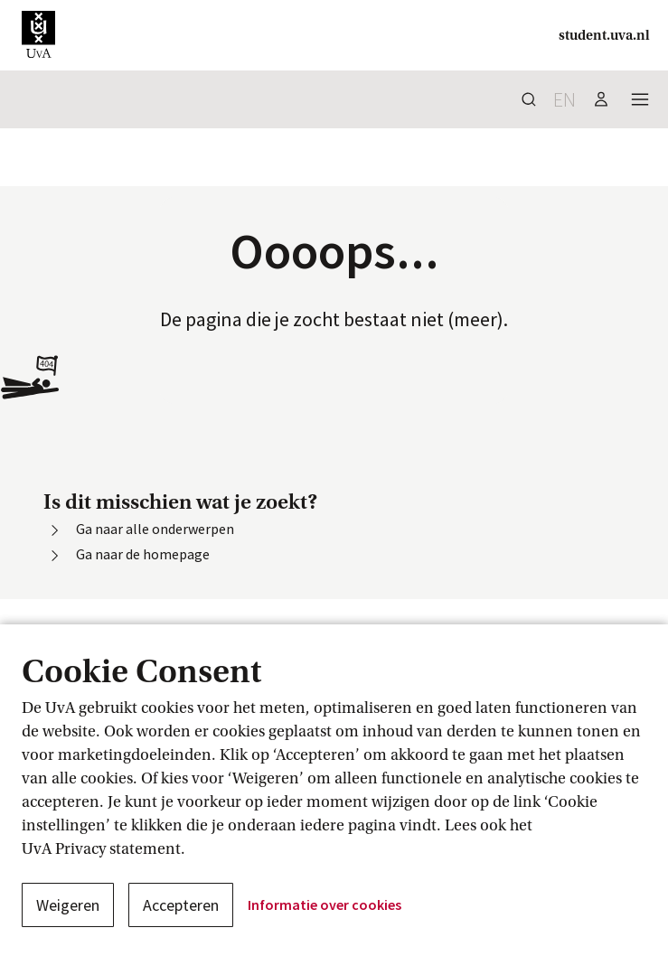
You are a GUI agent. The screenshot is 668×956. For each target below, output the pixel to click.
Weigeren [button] (67, 905)
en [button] (564, 99)
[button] (38, 35)
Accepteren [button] (181, 905)
